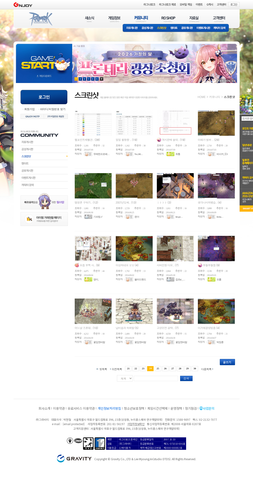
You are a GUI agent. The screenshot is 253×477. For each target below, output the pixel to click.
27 (172, 368)
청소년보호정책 (134, 408)
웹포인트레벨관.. (85, 140)
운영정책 (176, 408)
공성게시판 (147, 28)
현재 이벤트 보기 (101, 79)
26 (165, 368)
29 (187, 368)
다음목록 (206, 368)
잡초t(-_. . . (180, 279)
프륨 (219, 279)
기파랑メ (98, 216)
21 (128, 368)
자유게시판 (131, 28)
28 (180, 368)
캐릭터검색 (44, 184)
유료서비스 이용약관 (81, 408)
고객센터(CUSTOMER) (219, 19)
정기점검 (191, 408)
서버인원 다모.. (166, 265)
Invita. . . (220, 216)
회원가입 (29, 109)
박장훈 (220, 342)
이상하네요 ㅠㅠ (125, 265)
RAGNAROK (40, 19)
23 (143, 368)
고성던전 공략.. (166, 328)
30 (194, 368)
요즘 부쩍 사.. (88, 265)
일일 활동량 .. (124, 140)
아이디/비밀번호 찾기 (52, 109)
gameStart (44, 59)
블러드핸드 (140, 279)
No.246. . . (138, 154)
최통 (178, 154)
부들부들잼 (209, 265)
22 (135, 368)
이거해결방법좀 (207, 328)
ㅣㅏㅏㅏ (162, 202)
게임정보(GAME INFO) (114, 19)
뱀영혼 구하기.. (84, 202)
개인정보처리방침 (109, 408)
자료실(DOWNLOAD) (194, 19)
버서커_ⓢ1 (222, 154)
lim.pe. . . (179, 216)
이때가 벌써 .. (206, 140)
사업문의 (208, 408)
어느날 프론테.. (84, 328)
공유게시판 (187, 28)
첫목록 (103, 368)
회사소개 (44, 408)
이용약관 (59, 408)
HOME (202, 97)
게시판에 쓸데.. (171, 140)
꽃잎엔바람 (99, 342)
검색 (186, 378)
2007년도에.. (123, 202)
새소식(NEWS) (89, 19)
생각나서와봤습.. (208, 202)
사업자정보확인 (136, 424)
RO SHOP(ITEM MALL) (168, 19)
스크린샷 (162, 28)
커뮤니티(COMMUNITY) (141, 19)
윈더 (136, 216)
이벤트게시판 (203, 28)
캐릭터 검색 (221, 28)
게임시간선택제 (157, 408)
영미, (95, 279)
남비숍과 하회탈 (125, 328)
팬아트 (174, 28)
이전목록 (117, 368)
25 (158, 368)
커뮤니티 (214, 97)
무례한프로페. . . (101, 154)
